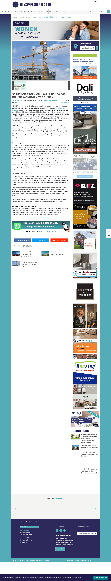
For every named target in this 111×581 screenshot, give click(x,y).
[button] (13, 85)
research (54, 100)
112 (5, 11)
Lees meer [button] (77, 577)
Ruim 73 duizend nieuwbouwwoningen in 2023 (58, 254)
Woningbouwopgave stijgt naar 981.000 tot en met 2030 (29, 264)
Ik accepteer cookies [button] (100, 577)
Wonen (28, 17)
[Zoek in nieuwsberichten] (98, 11)
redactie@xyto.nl (27, 558)
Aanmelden (60, 567)
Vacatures (58, 11)
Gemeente (26, 11)
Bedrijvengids (18, 11)
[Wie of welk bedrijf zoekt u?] (87, 48)
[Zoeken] (109, 11)
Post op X (41, 240)
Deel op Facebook (22, 240)
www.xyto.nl (25, 561)
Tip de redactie (59, 240)
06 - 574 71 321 (47, 231)
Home (15, 17)
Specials (21, 17)
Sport (46, 11)
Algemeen (10, 11)
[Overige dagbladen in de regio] (87, 552)
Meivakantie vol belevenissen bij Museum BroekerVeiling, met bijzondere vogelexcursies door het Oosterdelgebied (89, 438)
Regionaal (33, 11)
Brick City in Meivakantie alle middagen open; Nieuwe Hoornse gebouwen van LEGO (89, 489)
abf (50, 100)
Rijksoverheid (65, 102)
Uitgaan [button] (51, 11)
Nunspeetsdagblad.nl (35, 4)
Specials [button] (40, 11)
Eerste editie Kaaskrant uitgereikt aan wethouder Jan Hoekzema (89, 472)
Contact (65, 11)
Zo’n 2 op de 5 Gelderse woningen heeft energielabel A (28, 254)
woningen (45, 100)
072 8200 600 (26, 556)
